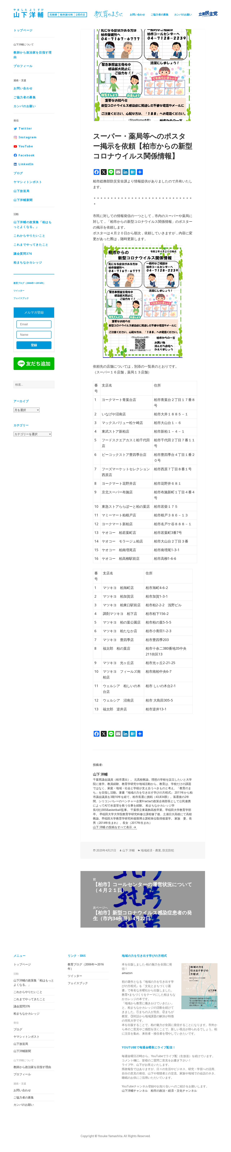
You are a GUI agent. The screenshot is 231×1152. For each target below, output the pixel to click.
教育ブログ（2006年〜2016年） (29, 283)
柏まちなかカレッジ (28, 263)
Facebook (27, 156)
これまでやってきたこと (31, 245)
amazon (127, 973)
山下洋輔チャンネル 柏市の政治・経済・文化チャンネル (159, 1091)
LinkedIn (26, 164)
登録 (34, 345)
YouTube (26, 147)
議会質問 (23, 254)
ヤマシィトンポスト (28, 182)
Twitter (25, 129)
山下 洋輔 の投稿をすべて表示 (113, 827)
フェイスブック (21, 298)
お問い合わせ (137, 14)
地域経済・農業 (151, 850)
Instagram (28, 138)
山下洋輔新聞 (23, 200)
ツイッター (19, 291)
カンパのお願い (183, 14)
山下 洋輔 (128, 850)
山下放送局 (21, 191)
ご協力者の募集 (159, 14)
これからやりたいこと (29, 236)
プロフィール (23, 66)
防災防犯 (168, 850)
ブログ (18, 173)
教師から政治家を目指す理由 (33, 55)
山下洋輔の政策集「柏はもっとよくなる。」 (33, 224)
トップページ (23, 31)
